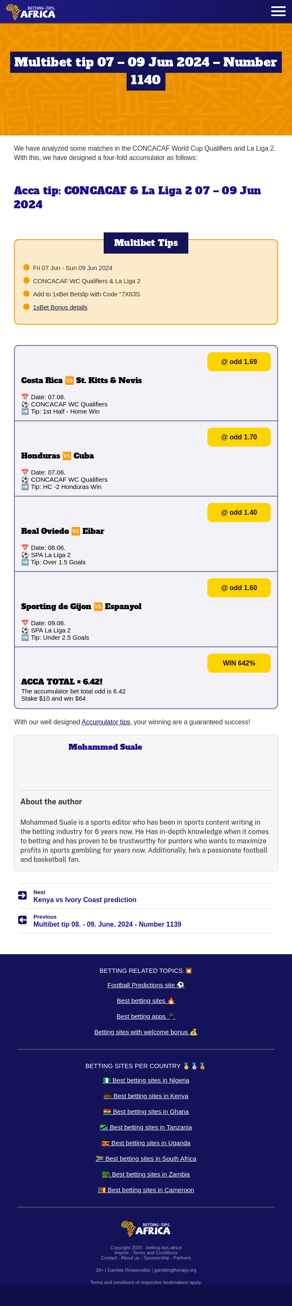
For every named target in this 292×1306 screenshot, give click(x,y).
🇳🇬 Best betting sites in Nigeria (146, 1080)
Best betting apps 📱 (145, 1016)
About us (130, 1257)
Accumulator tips (106, 722)
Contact (109, 1257)
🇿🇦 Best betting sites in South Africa (146, 1158)
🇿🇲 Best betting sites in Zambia (146, 1174)
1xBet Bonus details (60, 307)
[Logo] (30, 11)
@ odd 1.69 (239, 361)
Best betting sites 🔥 (146, 1000)
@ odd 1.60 (239, 587)
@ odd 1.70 (239, 437)
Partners (182, 1257)
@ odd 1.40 (239, 512)
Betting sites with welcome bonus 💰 (146, 1031)
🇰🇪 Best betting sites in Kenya (146, 1095)
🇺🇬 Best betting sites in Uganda (146, 1142)
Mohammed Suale (105, 747)
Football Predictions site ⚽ (146, 984)
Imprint (121, 1252)
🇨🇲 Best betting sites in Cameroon (146, 1189)
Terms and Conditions (154, 1252)
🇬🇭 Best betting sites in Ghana (146, 1111)
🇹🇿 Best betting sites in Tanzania (146, 1127)
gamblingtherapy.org (175, 1270)
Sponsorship (156, 1257)
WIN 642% (239, 663)
